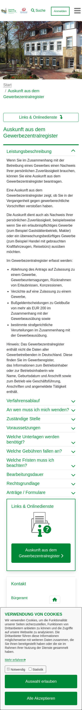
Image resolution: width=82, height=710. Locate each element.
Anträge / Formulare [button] (41, 492)
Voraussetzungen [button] (41, 427)
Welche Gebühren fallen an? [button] (41, 451)
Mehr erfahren (14, 660)
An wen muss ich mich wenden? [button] (41, 409)
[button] (38, 9)
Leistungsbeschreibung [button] (41, 151)
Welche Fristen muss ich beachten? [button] (41, 462)
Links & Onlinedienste (41, 117)
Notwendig (18, 669)
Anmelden (60, 11)
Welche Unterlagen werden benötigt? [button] (41, 439)
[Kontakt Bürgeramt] (54, 600)
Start (7, 85)
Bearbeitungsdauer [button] (41, 474)
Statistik (38, 669)
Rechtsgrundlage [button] (41, 483)
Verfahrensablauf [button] (41, 400)
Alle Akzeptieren (41, 698)
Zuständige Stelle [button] (41, 418)
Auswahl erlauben (41, 681)
